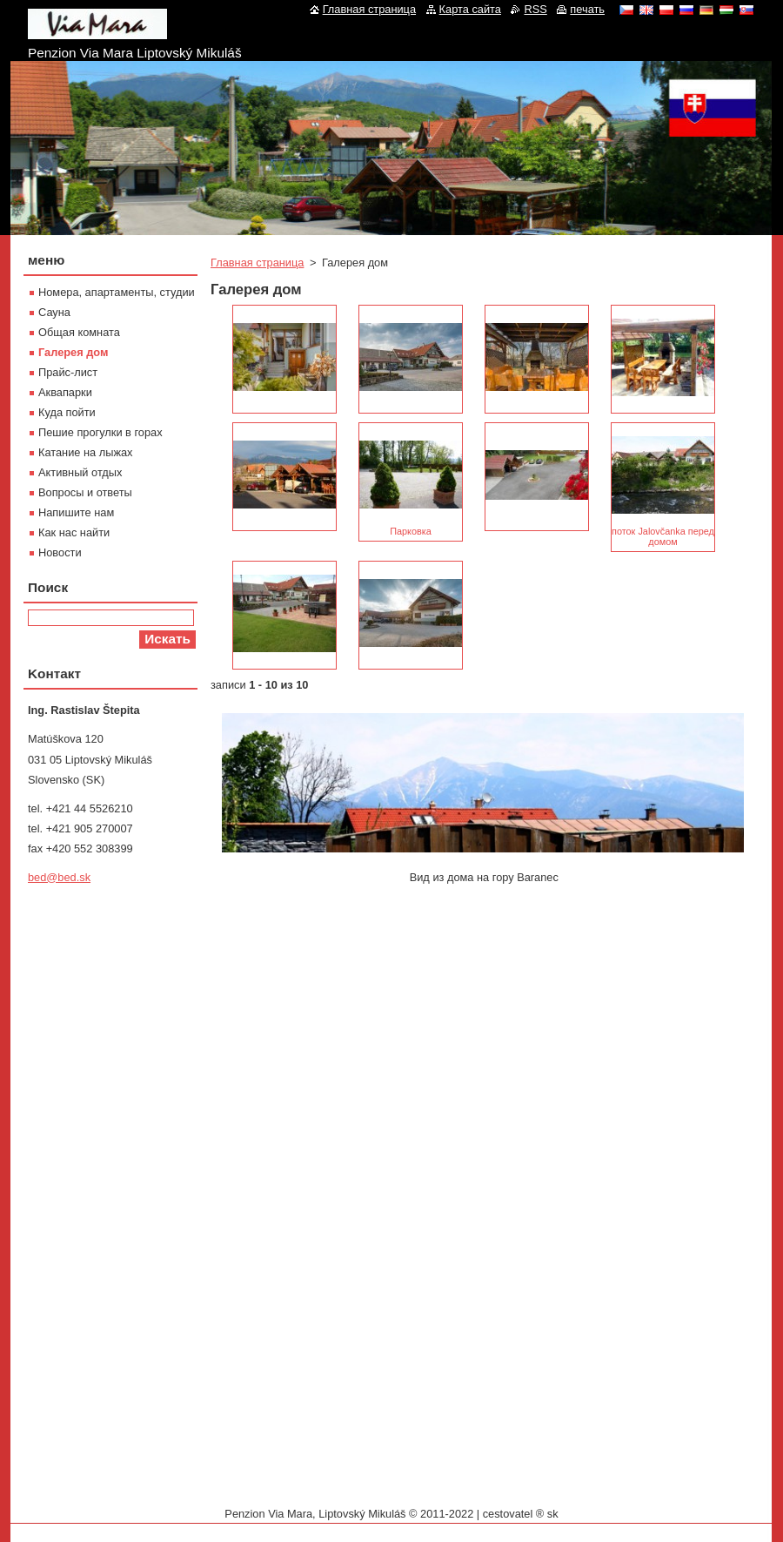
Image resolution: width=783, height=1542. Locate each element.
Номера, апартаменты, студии (116, 292)
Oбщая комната (79, 332)
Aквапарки (65, 392)
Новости (60, 552)
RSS (535, 9)
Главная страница (257, 262)
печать (587, 9)
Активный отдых (80, 472)
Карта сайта (470, 9)
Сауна (54, 312)
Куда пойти (67, 412)
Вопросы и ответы (85, 492)
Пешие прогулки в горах (100, 432)
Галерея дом (73, 352)
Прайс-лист (67, 372)
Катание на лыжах (85, 452)
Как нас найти (74, 532)
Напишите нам (76, 512)
